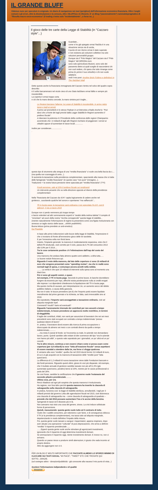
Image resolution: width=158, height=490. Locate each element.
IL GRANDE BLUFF (37, 5)
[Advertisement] (52, 149)
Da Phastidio (37, 229)
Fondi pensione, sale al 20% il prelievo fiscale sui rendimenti (63, 187)
